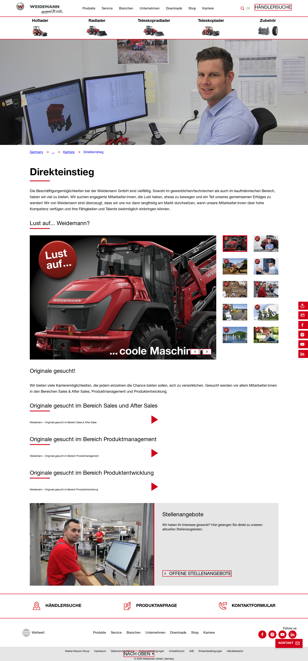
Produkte (88, 8)
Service (107, 8)
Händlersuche (276, 8)
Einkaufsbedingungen (210, 649)
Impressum (100, 649)
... (51, 152)
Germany (36, 152)
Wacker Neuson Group (77, 649)
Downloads (174, 8)
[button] (154, 419)
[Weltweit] (33, 630)
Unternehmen (150, 8)
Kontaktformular (247, 605)
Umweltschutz (176, 649)
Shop (192, 8)
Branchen (126, 8)
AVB (191, 649)
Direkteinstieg (89, 152)
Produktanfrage (150, 605)
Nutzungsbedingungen (151, 649)
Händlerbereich (235, 649)
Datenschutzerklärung (122, 649)
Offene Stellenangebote (192, 573)
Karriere (208, 8)
